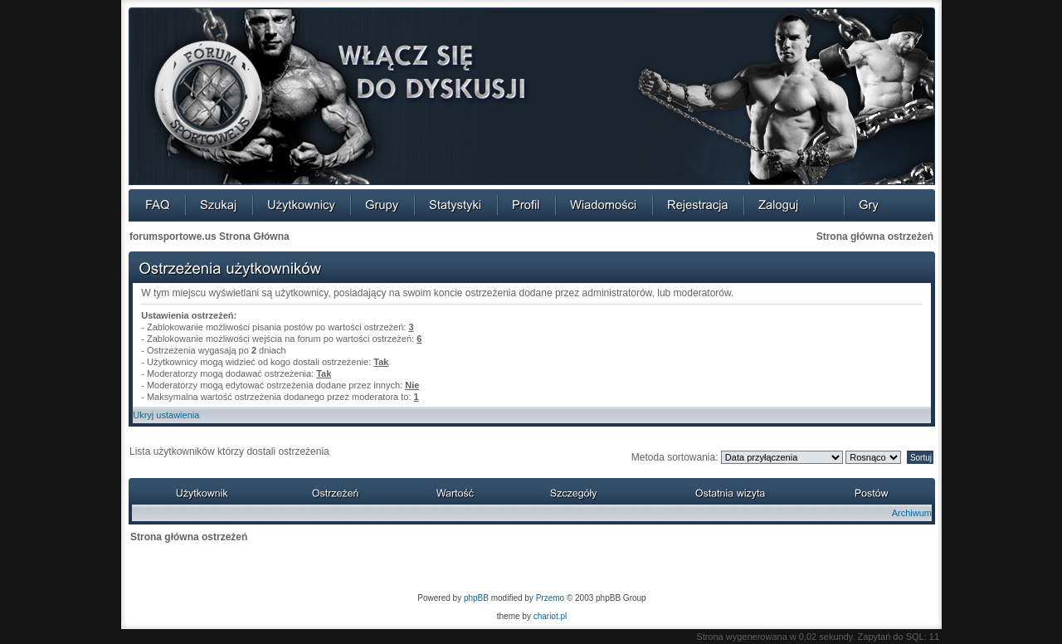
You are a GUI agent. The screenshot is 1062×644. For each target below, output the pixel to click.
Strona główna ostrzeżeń (874, 236)
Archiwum (912, 513)
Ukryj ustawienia (166, 415)
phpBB (476, 598)
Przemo (550, 598)
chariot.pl (550, 616)
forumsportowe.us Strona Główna (209, 236)
